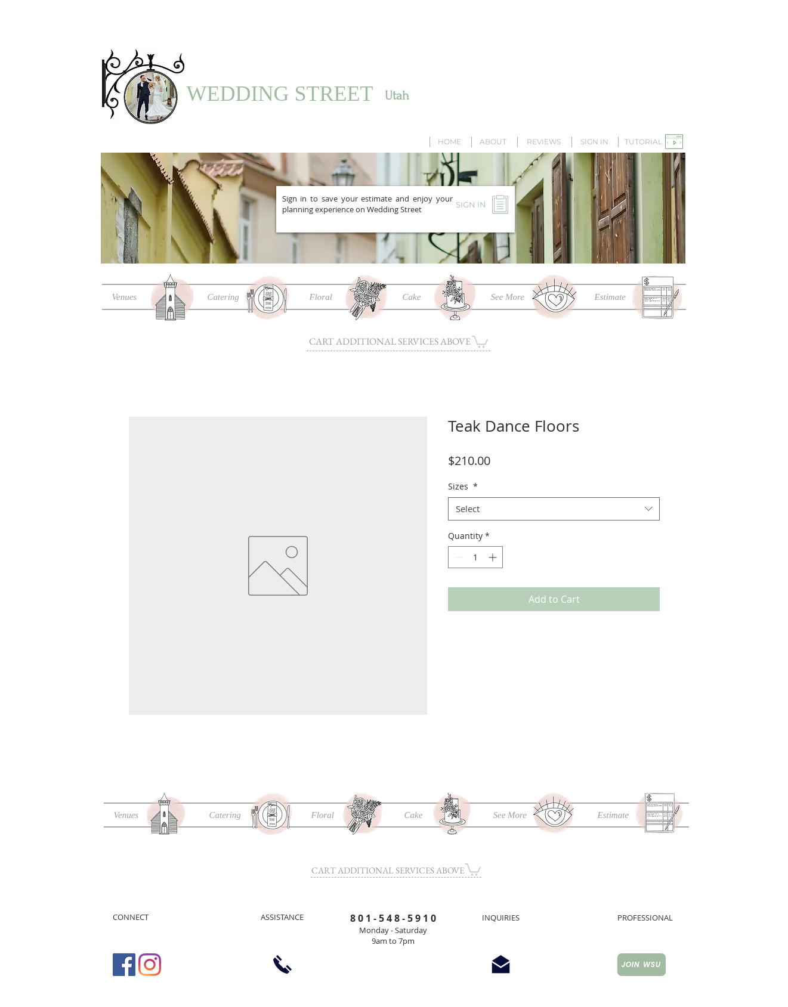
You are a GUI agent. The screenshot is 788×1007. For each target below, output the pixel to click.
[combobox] (554, 508)
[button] (643, 141)
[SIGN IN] (594, 141)
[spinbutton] (475, 557)
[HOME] (450, 141)
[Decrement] (457, 557)
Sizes (463, 486)
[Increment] (493, 557)
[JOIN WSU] (641, 964)
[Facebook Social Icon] (124, 964)
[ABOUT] (493, 141)
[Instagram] (149, 964)
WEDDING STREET (280, 94)
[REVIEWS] (544, 141)
